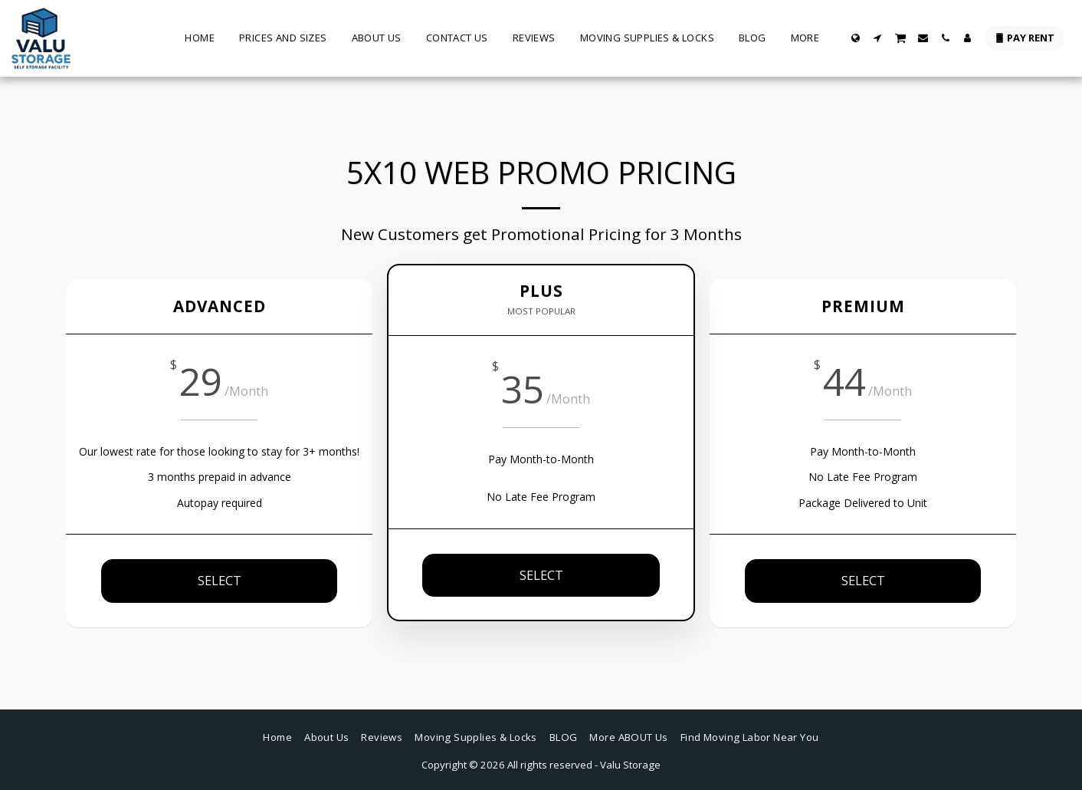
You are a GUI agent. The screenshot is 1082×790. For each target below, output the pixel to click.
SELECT (219, 580)
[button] (877, 38)
